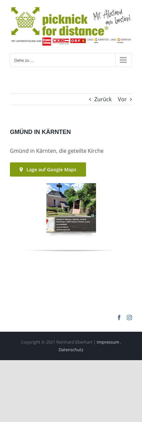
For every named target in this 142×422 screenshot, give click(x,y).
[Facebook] (119, 317)
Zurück (103, 99)
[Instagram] (129, 317)
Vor (122, 99)
